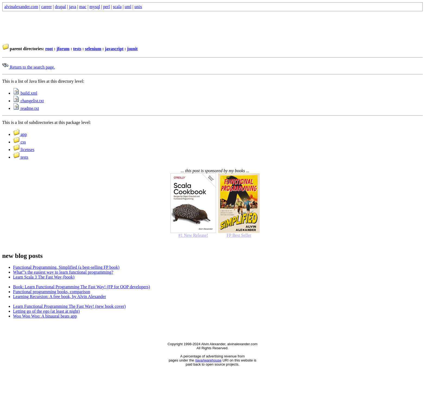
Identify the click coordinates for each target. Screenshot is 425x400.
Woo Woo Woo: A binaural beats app (45, 316)
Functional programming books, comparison (51, 291)
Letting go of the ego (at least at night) (46, 311)
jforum (62, 48)
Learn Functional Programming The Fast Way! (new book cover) (69, 306)
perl (106, 6)
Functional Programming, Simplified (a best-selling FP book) (66, 267)
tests (77, 48)
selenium (93, 48)
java (72, 6)
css (19, 142)
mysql (94, 6)
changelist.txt (28, 100)
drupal (60, 6)
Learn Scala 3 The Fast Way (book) (44, 277)
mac (82, 6)
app (20, 134)
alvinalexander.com (21, 6)
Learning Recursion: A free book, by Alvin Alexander (59, 296)
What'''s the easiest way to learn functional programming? (63, 272)
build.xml (25, 93)
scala (117, 6)
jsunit (132, 48)
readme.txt (26, 108)
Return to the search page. (28, 67)
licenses (23, 149)
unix (138, 6)
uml (128, 6)
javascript (114, 48)
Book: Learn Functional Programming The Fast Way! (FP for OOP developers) (81, 286)
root (49, 48)
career (46, 6)
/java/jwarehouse (208, 360)
